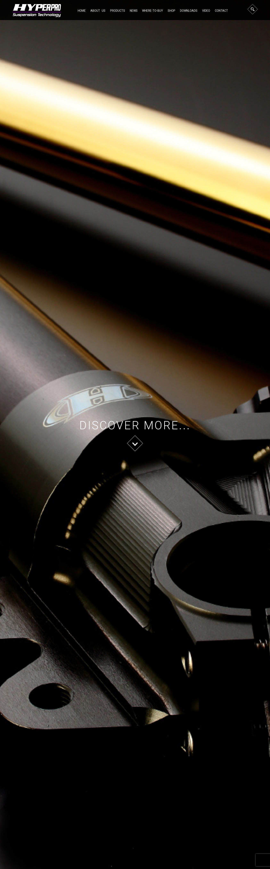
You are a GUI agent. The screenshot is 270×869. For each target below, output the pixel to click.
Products (117, 10)
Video (206, 10)
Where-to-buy (152, 10)
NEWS (134, 10)
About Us (97, 10)
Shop (171, 10)
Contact (221, 10)
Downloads (188, 10)
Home (82, 10)
